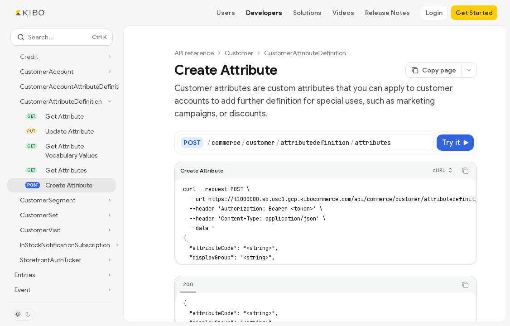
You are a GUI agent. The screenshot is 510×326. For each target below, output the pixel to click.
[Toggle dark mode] (22, 314)
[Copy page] (433, 70)
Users (226, 13)
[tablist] (316, 284)
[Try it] (455, 142)
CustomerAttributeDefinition (305, 53)
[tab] (188, 284)
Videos (343, 13)
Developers (264, 13)
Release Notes (387, 13)
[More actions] (469, 70)
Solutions (307, 13)
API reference (194, 53)
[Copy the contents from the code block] (465, 171)
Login (434, 13)
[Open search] (61, 37)
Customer (239, 53)
